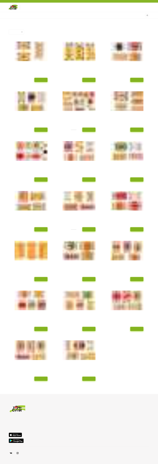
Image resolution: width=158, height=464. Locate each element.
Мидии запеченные (114, 15)
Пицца (58, 15)
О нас (118, 410)
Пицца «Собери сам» (71, 15)
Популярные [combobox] (15, 32)
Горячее (86, 15)
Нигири (137, 15)
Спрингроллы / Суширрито (42, 15)
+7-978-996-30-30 (29, 7)
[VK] (11, 453)
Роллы (11, 15)
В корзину (41, 80)
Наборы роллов (22, 15)
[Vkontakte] (17, 453)
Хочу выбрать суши (124, 421)
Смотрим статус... (123, 425)
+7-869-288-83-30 (29, 9)
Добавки (128, 15)
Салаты (101, 15)
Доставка (120, 414)
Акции (118, 417)
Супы (94, 15)
